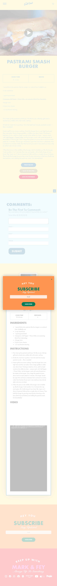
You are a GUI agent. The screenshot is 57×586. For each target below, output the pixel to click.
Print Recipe (28, 165)
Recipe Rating (12, 215)
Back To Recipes (28, 171)
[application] (28, 458)
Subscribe (28, 540)
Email (11, 233)
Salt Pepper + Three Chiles (14, 137)
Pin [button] (31, 310)
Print (26, 310)
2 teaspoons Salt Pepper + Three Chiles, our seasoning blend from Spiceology (24, 99)
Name (11, 226)
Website (11, 240)
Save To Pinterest (28, 177)
